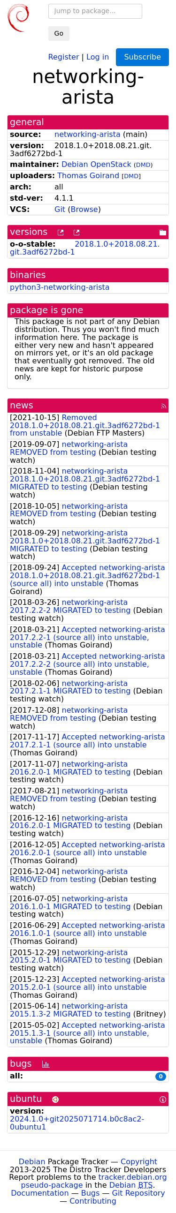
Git (59, 209)
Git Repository (138, 1193)
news (21, 405)
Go (58, 33)
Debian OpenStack (96, 164)
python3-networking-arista (60, 287)
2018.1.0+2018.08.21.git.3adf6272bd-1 (85, 248)
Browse (84, 209)
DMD (143, 164)
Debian (32, 1161)
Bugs (90, 1193)
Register (63, 56)
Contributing (92, 1201)
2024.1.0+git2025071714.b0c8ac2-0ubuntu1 (77, 1123)
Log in (97, 56)
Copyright (139, 1161)
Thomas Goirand (88, 175)
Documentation (40, 1193)
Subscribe (142, 57)
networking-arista (87, 134)
